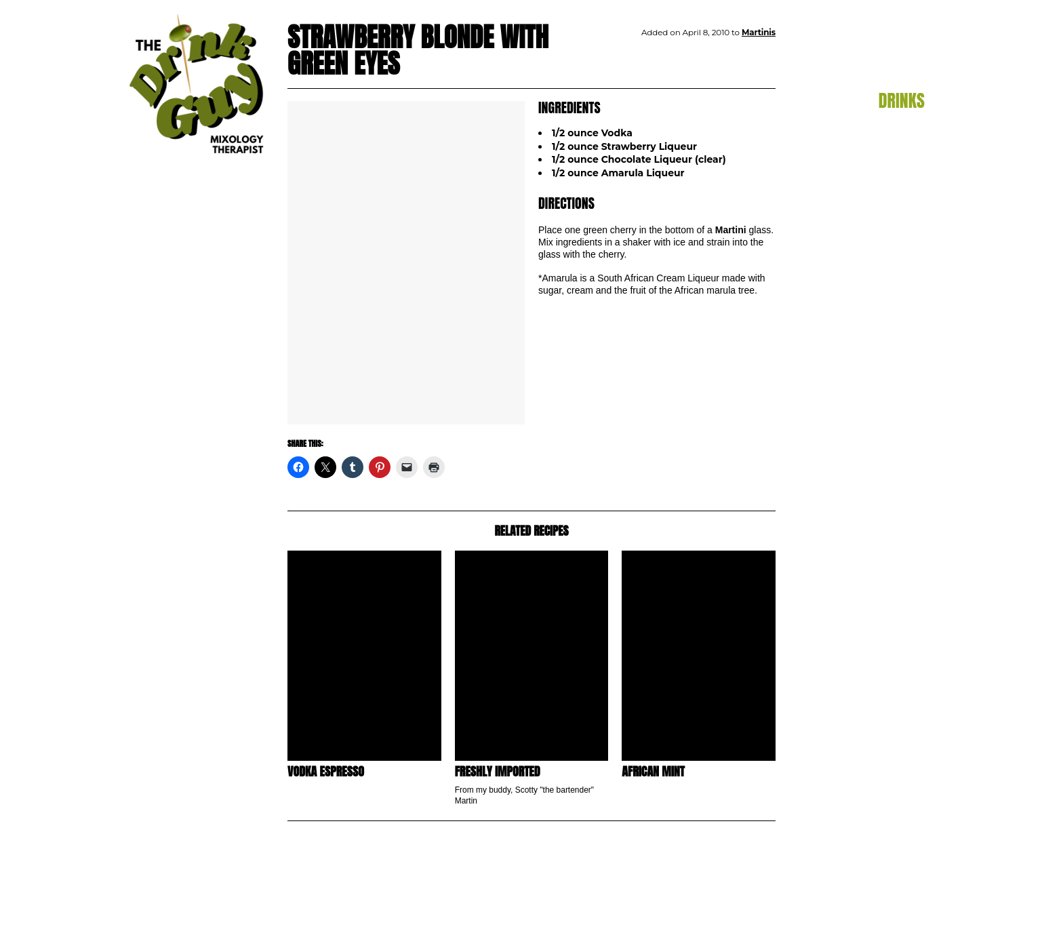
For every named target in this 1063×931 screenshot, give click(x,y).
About (904, 317)
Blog (908, 75)
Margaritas (899, 215)
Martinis (905, 229)
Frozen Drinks (892, 187)
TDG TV (903, 292)
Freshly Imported (497, 771)
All (918, 118)
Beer (913, 146)
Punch (909, 243)
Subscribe (890, 367)
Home (906, 50)
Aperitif (907, 131)
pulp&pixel (908, 904)
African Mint (653, 771)
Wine (912, 270)
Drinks (902, 100)
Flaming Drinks (888, 173)
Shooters (904, 257)
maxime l (910, 913)
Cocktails (903, 159)
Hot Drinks (899, 201)
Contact (896, 342)
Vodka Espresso (325, 771)
